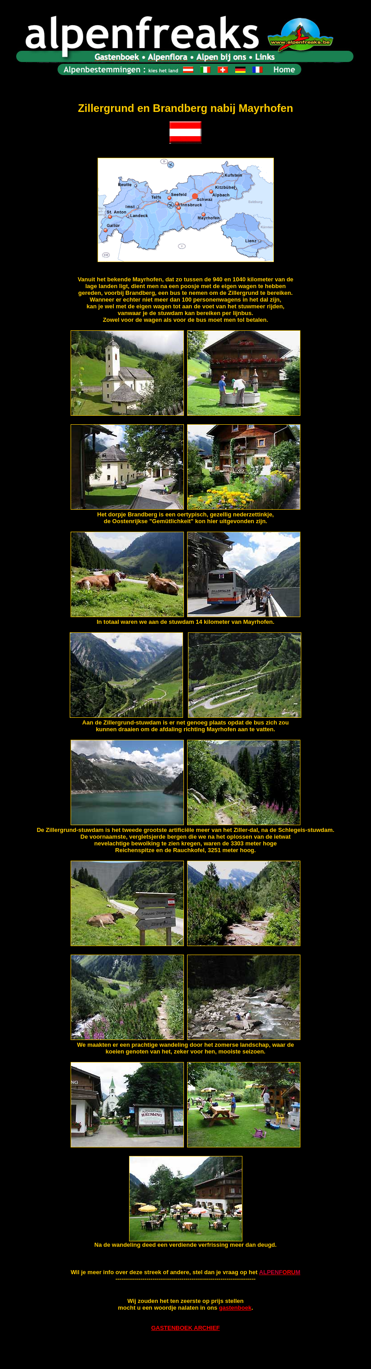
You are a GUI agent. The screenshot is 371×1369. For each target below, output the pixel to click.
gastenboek (235, 1307)
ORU (288, 1272)
